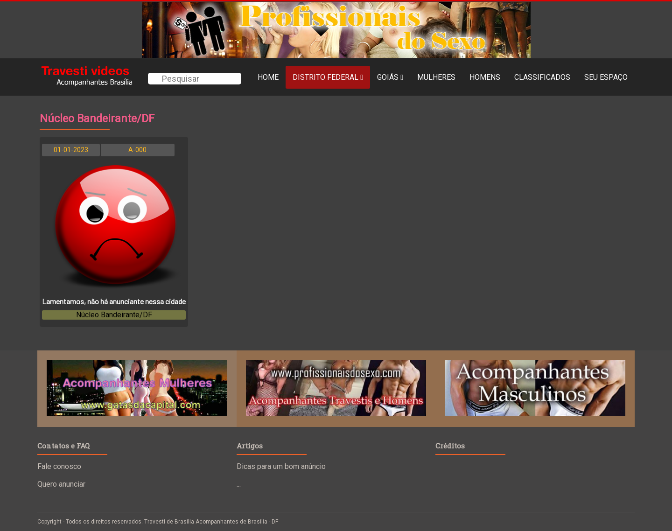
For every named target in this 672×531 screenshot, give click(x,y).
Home (268, 77)
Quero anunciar (61, 484)
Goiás (390, 77)
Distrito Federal (328, 77)
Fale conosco (59, 466)
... (239, 484)
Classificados (542, 77)
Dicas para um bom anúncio (281, 466)
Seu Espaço (606, 77)
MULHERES (436, 77)
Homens (484, 77)
